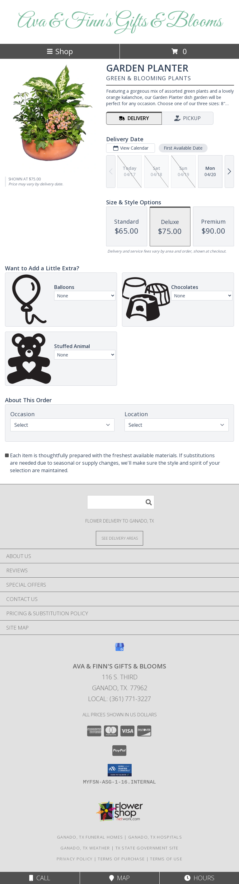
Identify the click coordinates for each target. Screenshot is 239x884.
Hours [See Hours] (199, 878)
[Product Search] (120, 502)
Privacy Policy (74, 859)
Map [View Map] (119, 878)
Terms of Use (166, 859)
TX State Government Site (147, 848)
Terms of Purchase (121, 859)
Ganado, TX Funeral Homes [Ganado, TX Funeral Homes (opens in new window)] (90, 837)
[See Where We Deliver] (119, 538)
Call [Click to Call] (39, 878)
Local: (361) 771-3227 (119, 699)
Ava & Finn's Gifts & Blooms (119, 22)
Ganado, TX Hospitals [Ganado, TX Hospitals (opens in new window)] (155, 837)
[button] (120, 770)
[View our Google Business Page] (119, 650)
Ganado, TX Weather (85, 848)
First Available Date (183, 148)
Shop (60, 51)
